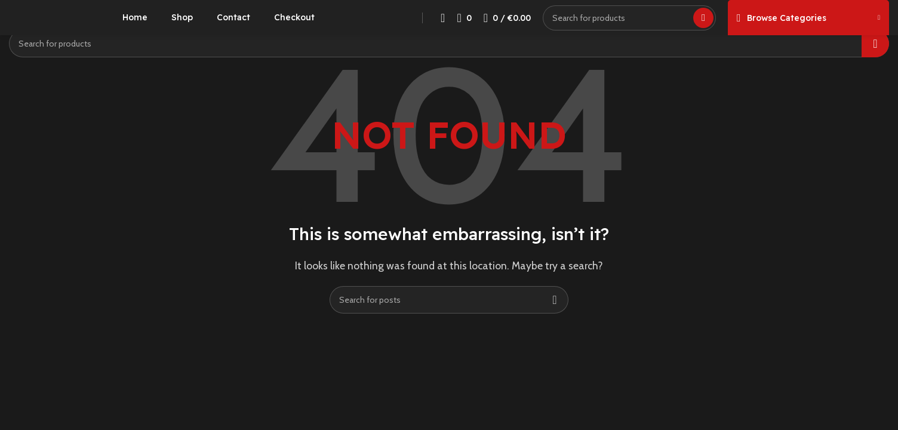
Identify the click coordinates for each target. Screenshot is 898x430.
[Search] (629, 26)
